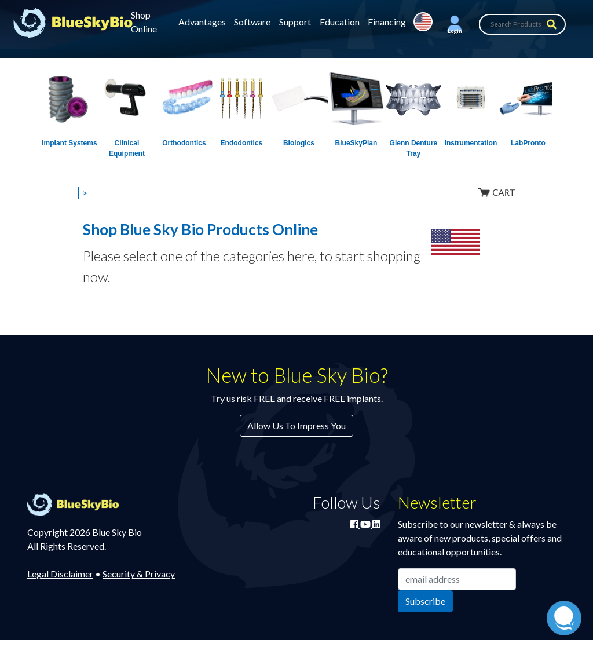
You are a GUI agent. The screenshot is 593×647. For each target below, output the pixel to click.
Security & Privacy (139, 573)
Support (295, 21)
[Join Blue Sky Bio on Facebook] (355, 523)
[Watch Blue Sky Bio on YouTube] (366, 523)
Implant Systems (69, 143)
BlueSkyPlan (356, 143)
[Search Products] (522, 24)
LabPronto (528, 143)
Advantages (202, 21)
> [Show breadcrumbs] (84, 192)
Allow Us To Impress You (296, 425)
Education (340, 21)
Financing (387, 21)
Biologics (298, 143)
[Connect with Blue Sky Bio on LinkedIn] (376, 523)
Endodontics (242, 143)
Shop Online (144, 21)
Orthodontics (184, 143)
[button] (455, 24)
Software (252, 21)
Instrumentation (471, 143)
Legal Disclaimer (60, 573)
